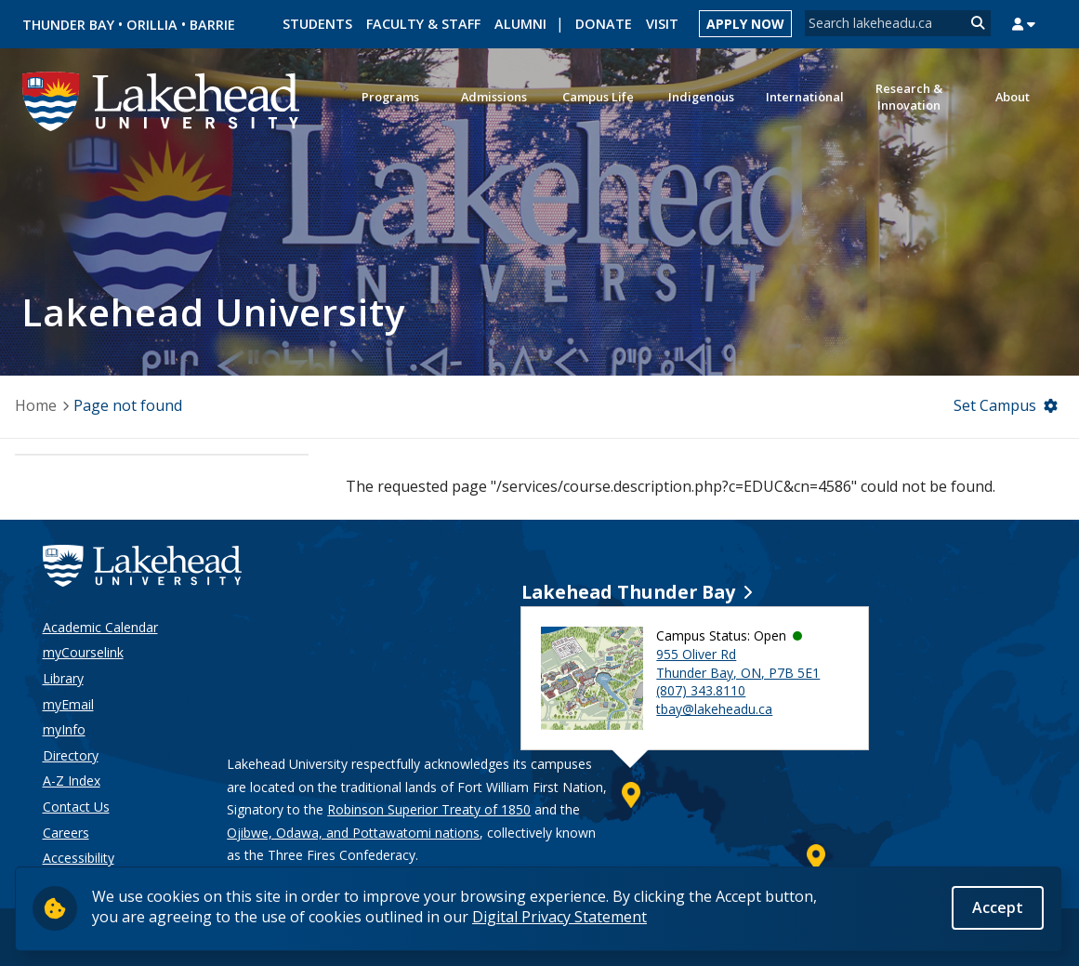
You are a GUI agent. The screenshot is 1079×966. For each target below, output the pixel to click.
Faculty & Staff (423, 24)
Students (317, 24)
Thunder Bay (68, 24)
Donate (603, 24)
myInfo (64, 729)
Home (36, 405)
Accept (997, 907)
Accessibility (78, 858)
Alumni (520, 24)
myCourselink (83, 652)
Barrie (212, 24)
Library (63, 678)
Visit (662, 24)
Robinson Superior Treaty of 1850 (429, 809)
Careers (66, 832)
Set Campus (995, 405)
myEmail (68, 704)
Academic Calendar (100, 627)
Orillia (152, 24)
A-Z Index (71, 780)
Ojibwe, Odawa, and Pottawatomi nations (353, 832)
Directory (71, 755)
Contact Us (76, 806)
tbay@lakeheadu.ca (714, 709)
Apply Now (745, 24)
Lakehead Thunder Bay (628, 591)
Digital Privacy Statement (559, 916)
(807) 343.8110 (700, 690)
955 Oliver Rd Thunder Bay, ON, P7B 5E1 (738, 663)
